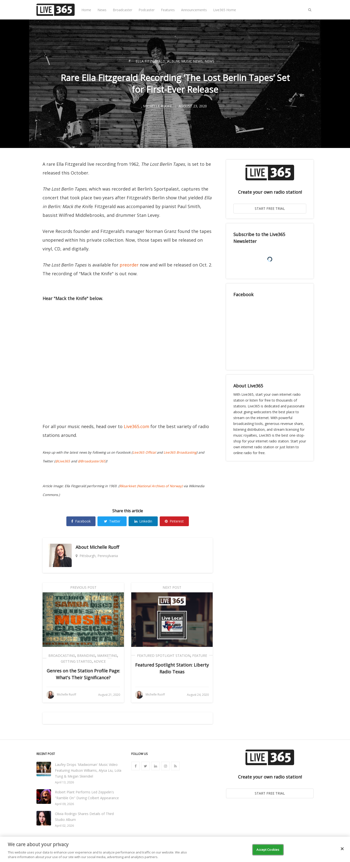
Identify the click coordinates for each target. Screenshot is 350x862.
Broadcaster (122, 10)
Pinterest (174, 521)
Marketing (107, 655)
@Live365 (62, 461)
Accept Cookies (267, 849)
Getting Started (76, 661)
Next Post (172, 587)
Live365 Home (224, 10)
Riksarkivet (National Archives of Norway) (151, 486)
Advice (100, 661)
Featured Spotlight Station (163, 655)
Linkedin (143, 521)
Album (173, 61)
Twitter (112, 521)
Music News (192, 61)
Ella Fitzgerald (150, 61)
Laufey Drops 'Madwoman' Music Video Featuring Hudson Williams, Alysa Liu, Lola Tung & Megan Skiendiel (88, 770)
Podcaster (147, 10)
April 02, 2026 (64, 826)
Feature (199, 655)
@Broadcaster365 (91, 461)
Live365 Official (144, 452)
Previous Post (83, 587)
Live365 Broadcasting (180, 452)
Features (168, 10)
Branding (86, 655)
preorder (129, 265)
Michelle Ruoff (104, 547)
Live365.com (136, 426)
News (101, 10)
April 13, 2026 (64, 782)
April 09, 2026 (64, 804)
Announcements (194, 10)
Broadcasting (61, 655)
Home (86, 10)
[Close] (342, 849)
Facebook (81, 521)
